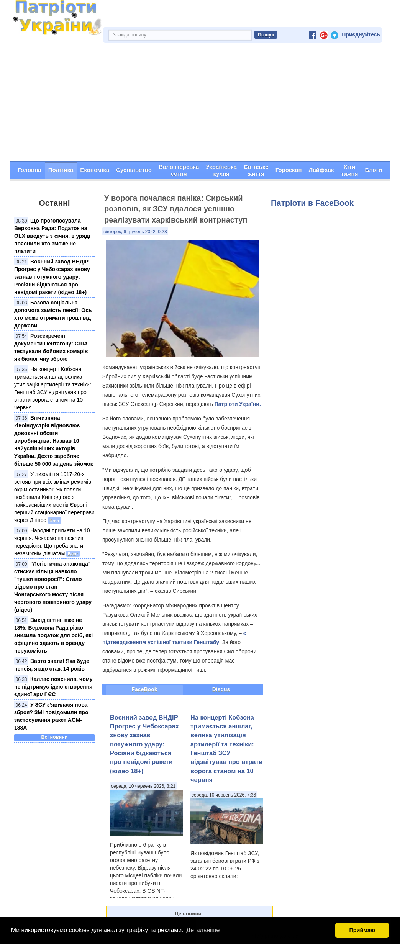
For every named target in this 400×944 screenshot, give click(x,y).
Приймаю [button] (362, 930)
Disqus (221, 689)
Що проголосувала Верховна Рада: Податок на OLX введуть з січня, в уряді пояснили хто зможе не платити (52, 236)
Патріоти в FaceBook (312, 202)
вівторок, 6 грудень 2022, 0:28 (135, 231)
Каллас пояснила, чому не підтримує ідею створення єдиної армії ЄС (53, 686)
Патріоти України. (238, 404)
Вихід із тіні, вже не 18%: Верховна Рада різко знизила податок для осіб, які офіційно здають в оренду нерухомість (53, 635)
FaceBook (144, 689)
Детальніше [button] (203, 930)
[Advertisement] (200, 103)
